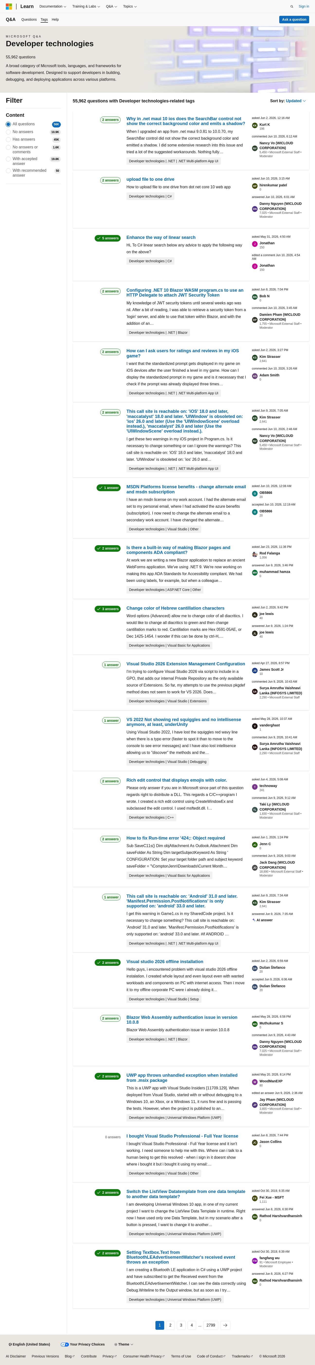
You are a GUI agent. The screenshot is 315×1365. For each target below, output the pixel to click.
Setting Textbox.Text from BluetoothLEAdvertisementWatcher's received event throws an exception (180, 1257)
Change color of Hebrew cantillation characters (175, 608)
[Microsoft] (9, 6)
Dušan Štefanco (272, 967)
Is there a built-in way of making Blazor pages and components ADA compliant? (178, 550)
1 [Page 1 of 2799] (160, 1325)
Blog (68, 1356)
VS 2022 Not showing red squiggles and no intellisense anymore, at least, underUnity (183, 722)
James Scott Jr (272, 669)
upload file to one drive (150, 179)
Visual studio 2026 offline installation (164, 961)
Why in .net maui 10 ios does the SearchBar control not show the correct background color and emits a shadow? (185, 121)
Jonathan (267, 243)
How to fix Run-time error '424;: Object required (175, 838)
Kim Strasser (270, 357)
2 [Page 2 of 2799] (170, 1325)
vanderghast (270, 725)
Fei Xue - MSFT (272, 1197)
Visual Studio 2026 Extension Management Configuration (185, 663)
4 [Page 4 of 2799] (192, 1325)
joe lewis (267, 614)
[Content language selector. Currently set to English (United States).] (29, 1344)
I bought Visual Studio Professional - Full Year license (182, 1136)
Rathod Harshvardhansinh (281, 1216)
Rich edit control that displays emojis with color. (176, 780)
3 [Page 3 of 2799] (181, 1325)
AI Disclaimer (16, 1356)
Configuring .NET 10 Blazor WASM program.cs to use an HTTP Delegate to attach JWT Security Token (184, 293)
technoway (268, 786)
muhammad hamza (275, 572)
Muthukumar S (271, 1023)
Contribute (89, 1356)
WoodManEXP (271, 1081)
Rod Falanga (270, 553)
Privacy (108, 1356)
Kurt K (265, 125)
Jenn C (265, 844)
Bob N (265, 296)
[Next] (225, 1325)
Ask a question (294, 19)
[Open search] (292, 6)
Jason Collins (271, 1142)
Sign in (304, 6)
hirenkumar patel (273, 185)
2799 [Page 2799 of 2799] (211, 1325)
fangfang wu (269, 1258)
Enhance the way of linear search (161, 237)
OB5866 (266, 493)
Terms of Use (181, 1356)
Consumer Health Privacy (142, 1356)
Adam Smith (269, 375)
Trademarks (241, 1356)
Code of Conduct (210, 1356)
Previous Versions (45, 1356)
